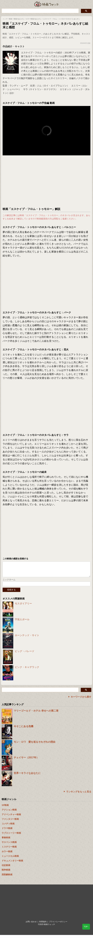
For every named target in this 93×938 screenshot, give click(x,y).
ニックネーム (9, 582)
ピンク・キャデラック (27, 670)
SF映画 (5, 808)
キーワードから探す (81, 700)
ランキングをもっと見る (78, 794)
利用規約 (43, 925)
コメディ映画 (8, 826)
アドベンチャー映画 (11, 817)
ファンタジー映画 (10, 822)
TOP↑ (86, 927)
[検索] (40, 10)
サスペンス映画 (9, 845)
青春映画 (6, 840)
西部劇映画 (7, 877)
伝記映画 (6, 868)
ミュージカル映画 (10, 859)
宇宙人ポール (22, 622)
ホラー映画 (7, 854)
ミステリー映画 (9, 850)
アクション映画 (9, 813)
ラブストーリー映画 (11, 836)
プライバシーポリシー (58, 925)
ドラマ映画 (7, 831)
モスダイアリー (23, 606)
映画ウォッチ (47, 4)
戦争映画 (6, 873)
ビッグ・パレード (24, 654)
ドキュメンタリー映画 (12, 863)
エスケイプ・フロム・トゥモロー (38, 52)
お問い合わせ (31, 925)
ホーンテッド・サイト (27, 638)
